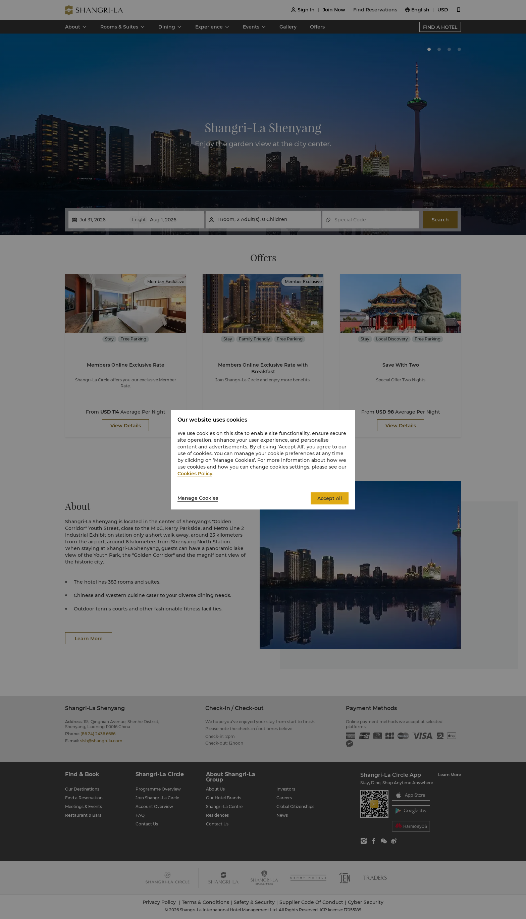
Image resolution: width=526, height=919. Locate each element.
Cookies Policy (194, 474)
